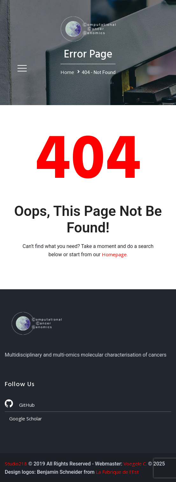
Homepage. (115, 254)
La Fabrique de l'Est (117, 472)
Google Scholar (25, 418)
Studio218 (16, 463)
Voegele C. (135, 463)
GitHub (20, 405)
